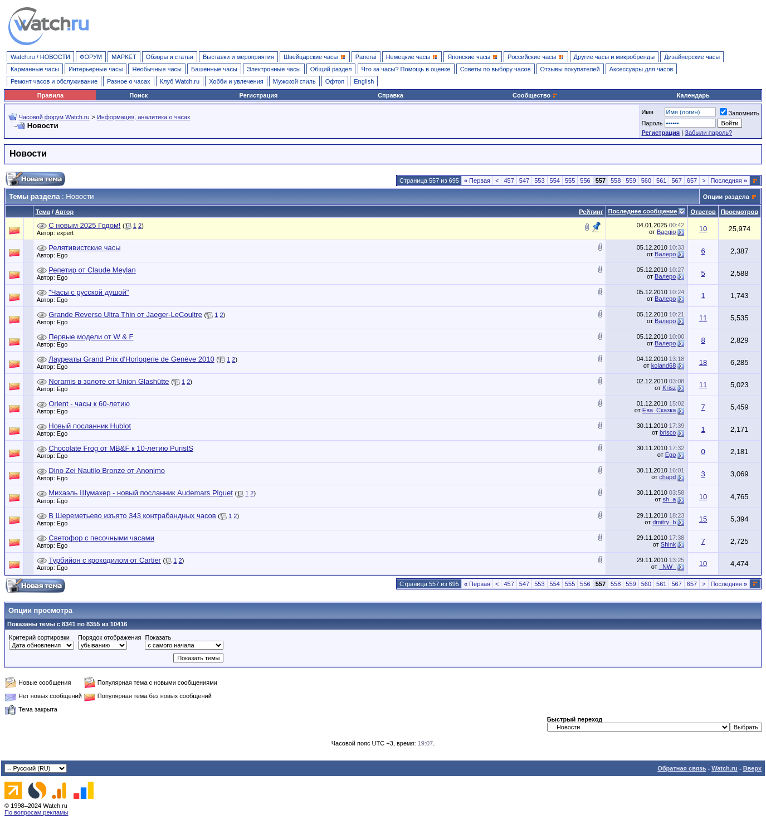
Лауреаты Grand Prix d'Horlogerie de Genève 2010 (131, 359)
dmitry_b (664, 522)
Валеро (665, 254)
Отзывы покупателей (570, 69)
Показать (158, 637)
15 (703, 519)
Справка (390, 95)
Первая (477, 180)
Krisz (669, 387)
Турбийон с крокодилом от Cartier (104, 560)
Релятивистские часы (84, 247)
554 (555, 180)
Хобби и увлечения (236, 81)
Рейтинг (591, 211)
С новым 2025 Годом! (84, 225)
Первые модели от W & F (90, 337)
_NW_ (667, 566)
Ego (65, 255)
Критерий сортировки (39, 637)
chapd (667, 477)
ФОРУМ (91, 56)
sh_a (669, 499)
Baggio (666, 231)
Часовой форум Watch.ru (54, 117)
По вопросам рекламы (36, 812)
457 (509, 180)
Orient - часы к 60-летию (89, 403)
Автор (64, 211)
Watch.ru (724, 768)
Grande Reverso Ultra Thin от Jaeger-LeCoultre (125, 314)
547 (524, 180)
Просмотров (739, 211)
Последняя (729, 180)
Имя (647, 112)
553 (539, 180)
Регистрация (259, 95)
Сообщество (535, 95)
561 (661, 180)
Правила (50, 95)
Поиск (138, 95)
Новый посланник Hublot (89, 426)
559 (631, 180)
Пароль (651, 123)
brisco (668, 432)
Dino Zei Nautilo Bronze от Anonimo (106, 470)
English (364, 81)
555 (570, 180)
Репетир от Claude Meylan (91, 270)
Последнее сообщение (642, 211)
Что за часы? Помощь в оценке (406, 69)
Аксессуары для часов (641, 69)
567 (676, 180)
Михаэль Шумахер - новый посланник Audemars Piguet (140, 493)
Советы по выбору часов (495, 69)
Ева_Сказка (659, 410)
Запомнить (739, 113)
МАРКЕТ (123, 56)
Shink (668, 544)
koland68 (663, 365)
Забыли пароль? (708, 132)
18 (703, 362)
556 (585, 180)
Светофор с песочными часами (101, 538)
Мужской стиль (294, 81)
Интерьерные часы (96, 69)
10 (703, 229)
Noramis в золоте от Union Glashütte (108, 381)
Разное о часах (128, 81)
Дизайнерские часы (692, 56)
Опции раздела (726, 196)
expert (68, 233)
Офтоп (334, 81)
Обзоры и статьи (169, 56)
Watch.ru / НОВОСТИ (40, 56)
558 (616, 180)
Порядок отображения (109, 637)
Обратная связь (681, 768)
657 (692, 180)
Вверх (752, 768)
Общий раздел (331, 69)
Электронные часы (274, 69)
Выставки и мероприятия (238, 56)
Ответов (702, 211)
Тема (43, 211)
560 (646, 180)
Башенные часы (214, 69)
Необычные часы (157, 69)
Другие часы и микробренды (614, 56)
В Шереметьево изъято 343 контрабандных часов (132, 515)
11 (703, 318)
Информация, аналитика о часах (144, 117)
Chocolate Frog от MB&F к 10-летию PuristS (120, 448)
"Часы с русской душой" (88, 292)
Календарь (693, 95)
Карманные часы (35, 69)
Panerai (366, 56)
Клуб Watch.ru (179, 81)
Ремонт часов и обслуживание (54, 81)
